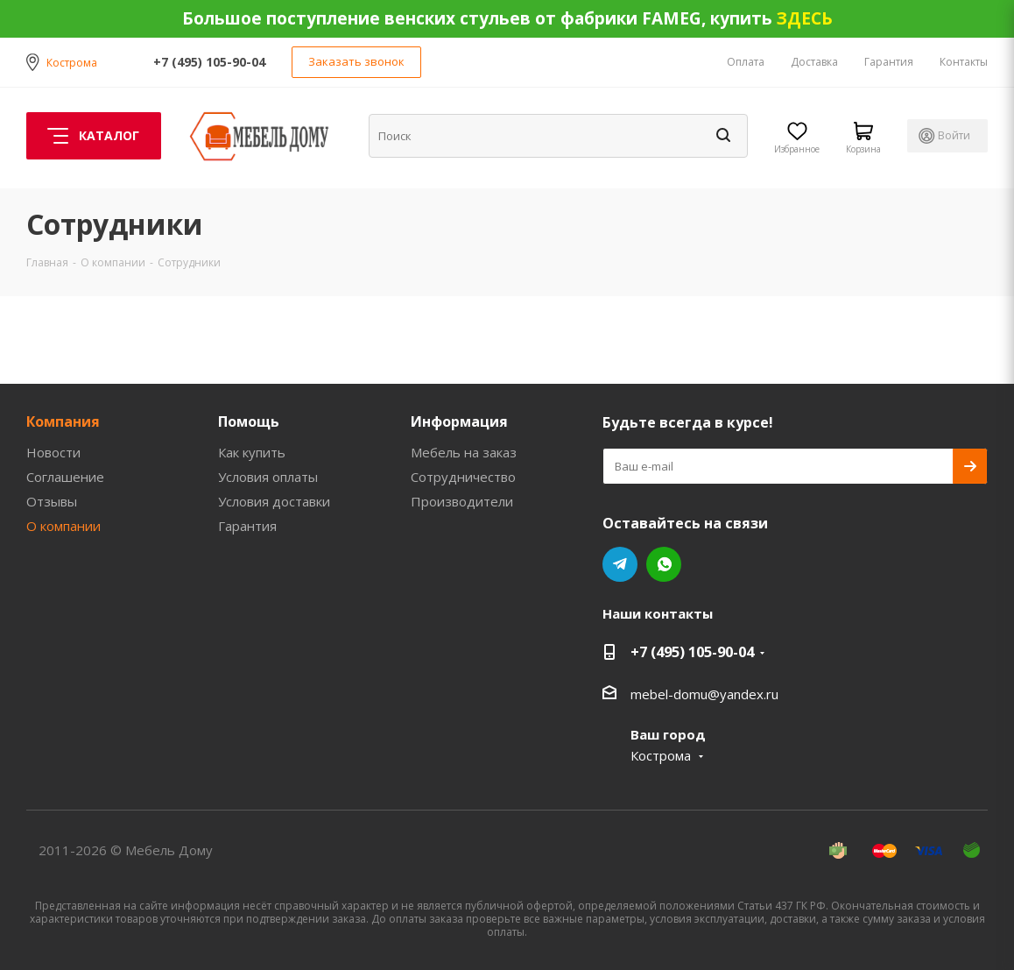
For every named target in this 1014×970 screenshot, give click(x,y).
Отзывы (51, 501)
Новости (53, 452)
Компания (63, 421)
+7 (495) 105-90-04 (209, 61)
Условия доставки (274, 501)
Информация (459, 421)
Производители (462, 501)
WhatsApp (663, 564)
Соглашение (65, 476)
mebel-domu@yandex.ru (704, 694)
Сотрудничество (463, 476)
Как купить (251, 452)
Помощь (248, 421)
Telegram (619, 564)
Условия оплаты (268, 476)
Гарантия (247, 526)
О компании (63, 526)
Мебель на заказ (464, 452)
